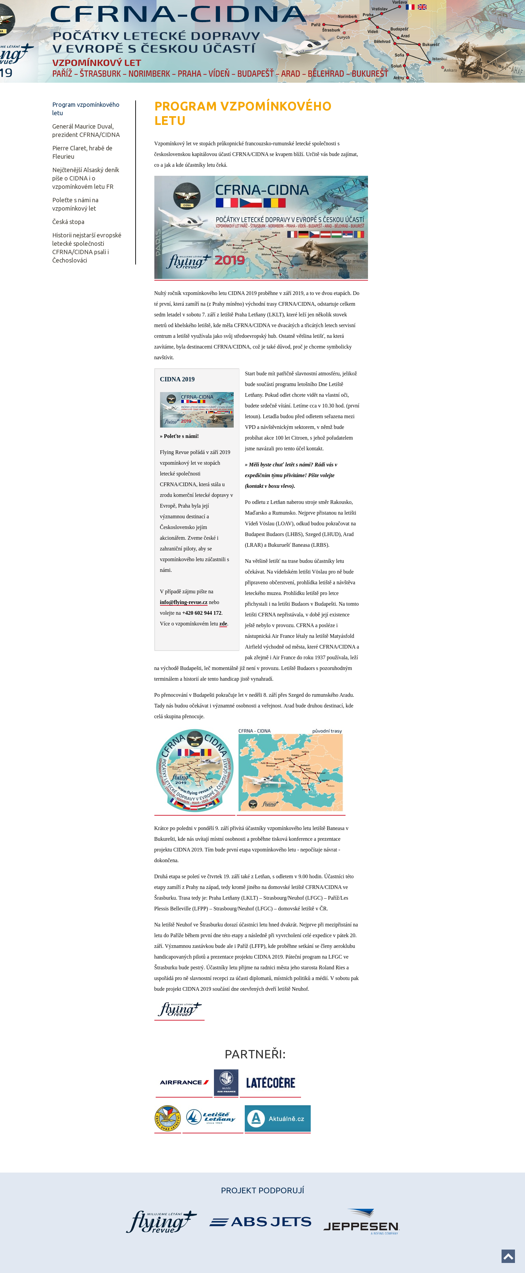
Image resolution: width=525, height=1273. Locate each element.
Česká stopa (68, 221)
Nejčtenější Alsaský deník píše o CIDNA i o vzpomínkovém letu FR (85, 178)
